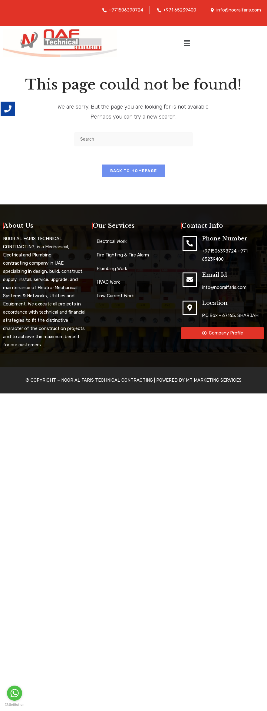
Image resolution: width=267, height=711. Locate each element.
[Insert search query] (133, 139)
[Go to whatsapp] (14, 693)
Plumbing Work (112, 269)
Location (215, 303)
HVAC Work (108, 282)
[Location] (190, 308)
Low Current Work (115, 296)
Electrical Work (112, 241)
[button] (186, 43)
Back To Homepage (133, 171)
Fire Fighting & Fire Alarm (123, 255)
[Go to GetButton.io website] (14, 705)
